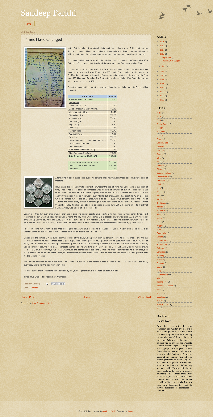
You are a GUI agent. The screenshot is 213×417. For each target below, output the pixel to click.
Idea (158, 188)
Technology (161, 282)
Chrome (160, 150)
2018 (162, 46)
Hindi (159, 184)
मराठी (158, 308)
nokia (159, 229)
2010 (162, 87)
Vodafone (161, 297)
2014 (162, 71)
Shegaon (160, 263)
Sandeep (34, 288)
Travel (159, 293)
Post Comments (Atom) (42, 303)
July (164, 66)
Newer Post (27, 297)
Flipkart (160, 169)
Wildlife (160, 301)
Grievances (161, 180)
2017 (162, 50)
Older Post (144, 297)
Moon (159, 222)
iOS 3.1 (160, 199)
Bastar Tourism (163, 124)
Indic (159, 195)
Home (28, 23)
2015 (162, 54)
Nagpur (160, 225)
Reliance (160, 248)
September (167, 57)
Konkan (160, 207)
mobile (159, 218)
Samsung (161, 252)
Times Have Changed (171, 61)
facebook (160, 165)
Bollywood (161, 131)
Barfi (159, 120)
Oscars (160, 237)
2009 (162, 92)
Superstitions (162, 274)
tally (158, 278)
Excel (159, 161)
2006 (162, 100)
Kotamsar (161, 210)
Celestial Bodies (163, 143)
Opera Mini (161, 233)
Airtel (159, 113)
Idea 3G (160, 192)
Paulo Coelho (162, 240)
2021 (162, 42)
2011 (162, 83)
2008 (162, 96)
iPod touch (161, 203)
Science (160, 259)
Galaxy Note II (163, 177)
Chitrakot (160, 147)
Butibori (160, 135)
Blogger (160, 128)
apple (159, 116)
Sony (159, 271)
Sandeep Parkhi (48, 13)
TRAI (159, 289)
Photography (162, 244)
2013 (162, 75)
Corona (160, 154)
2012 (162, 79)
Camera (160, 139)
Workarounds (162, 304)
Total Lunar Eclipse (165, 286)
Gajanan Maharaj (164, 173)
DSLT (159, 158)
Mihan (159, 214)
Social (159, 267)
